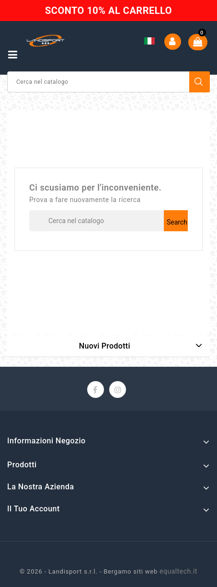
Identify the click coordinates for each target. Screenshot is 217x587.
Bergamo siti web (130, 571)
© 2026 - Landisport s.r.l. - (61, 571)
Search (199, 81)
